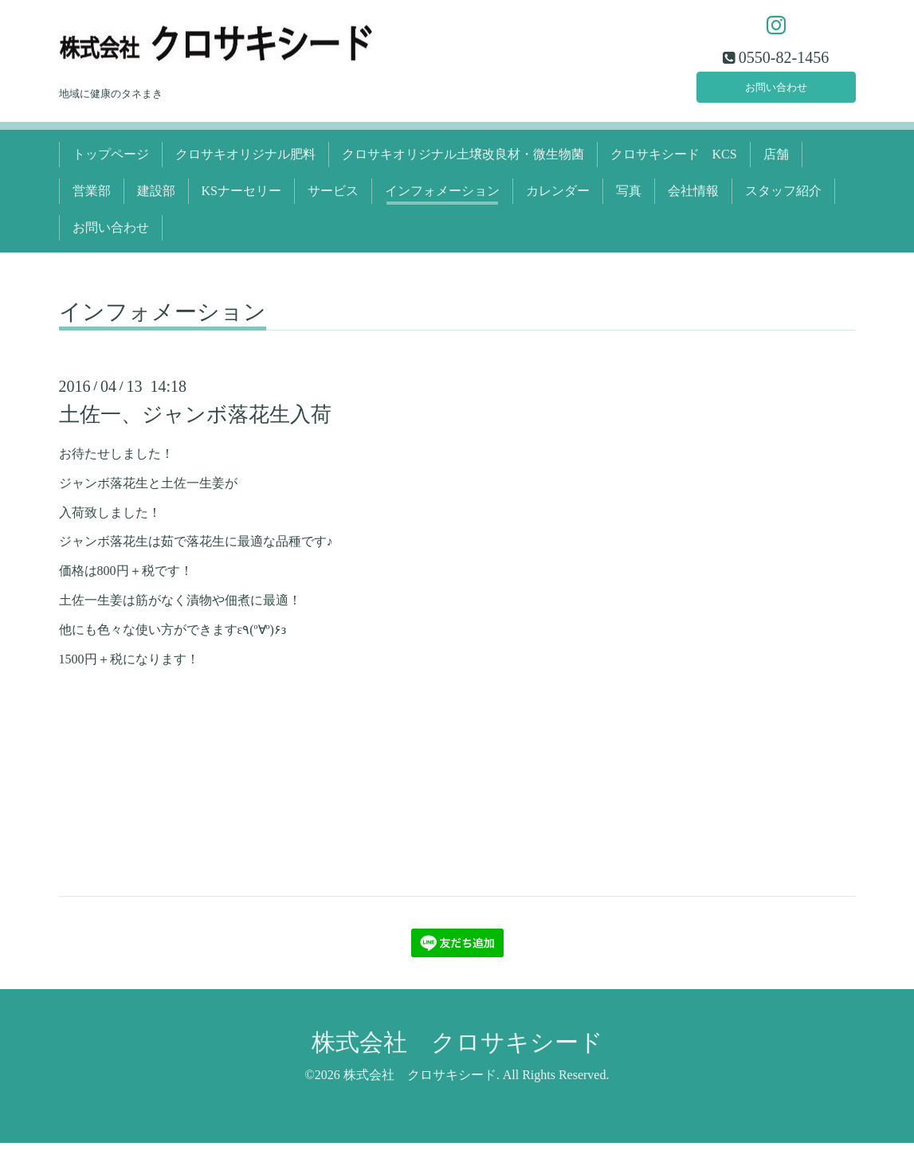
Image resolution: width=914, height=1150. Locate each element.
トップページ (111, 161)
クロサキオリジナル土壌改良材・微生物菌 (463, 161)
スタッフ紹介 (783, 198)
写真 (628, 198)
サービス (333, 198)
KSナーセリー (241, 198)
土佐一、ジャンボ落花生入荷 (195, 421)
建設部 (156, 198)
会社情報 (693, 198)
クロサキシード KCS (673, 161)
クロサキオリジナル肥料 (245, 161)
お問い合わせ (776, 91)
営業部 (92, 198)
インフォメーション (442, 198)
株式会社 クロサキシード (457, 1049)
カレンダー (558, 198)
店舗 (776, 161)
